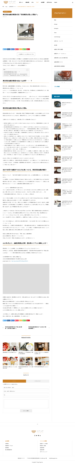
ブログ (37, 2)
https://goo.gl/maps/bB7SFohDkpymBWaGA (20, 261)
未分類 (55, 45)
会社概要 (42, 2)
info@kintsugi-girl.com (53, 458)
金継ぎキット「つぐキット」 (60, 53)
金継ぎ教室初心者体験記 (59, 66)
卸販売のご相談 (43, 445)
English (55, 2)
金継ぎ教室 (42, 447)
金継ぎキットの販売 (44, 443)
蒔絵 (55, 20)
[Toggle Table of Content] (26, 70)
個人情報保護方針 (8, 449)
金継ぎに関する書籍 (58, 49)
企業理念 (7, 443)
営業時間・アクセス (9, 445)
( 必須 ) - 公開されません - (9, 391)
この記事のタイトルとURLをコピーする (26, 54)
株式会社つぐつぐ (21, 458)
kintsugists (56, 28)
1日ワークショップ (43, 451)
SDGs (33, 2)
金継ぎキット (20, 2)
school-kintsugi (57, 36)
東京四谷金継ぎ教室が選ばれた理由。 (11, 72)
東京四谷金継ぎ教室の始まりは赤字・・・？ (12, 71)
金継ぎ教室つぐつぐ (7, 11)
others (55, 32)
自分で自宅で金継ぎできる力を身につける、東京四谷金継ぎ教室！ (16, 74)
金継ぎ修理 (42, 449)
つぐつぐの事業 (43, 441)
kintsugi (55, 24)
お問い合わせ (49, 2)
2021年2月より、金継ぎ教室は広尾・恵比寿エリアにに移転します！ (16, 75)
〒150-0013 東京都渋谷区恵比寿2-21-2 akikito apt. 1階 (37, 458)
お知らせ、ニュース (58, 41)
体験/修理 (27, 2)
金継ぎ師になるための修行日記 (61, 57)
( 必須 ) (9, 387)
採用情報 (7, 447)
